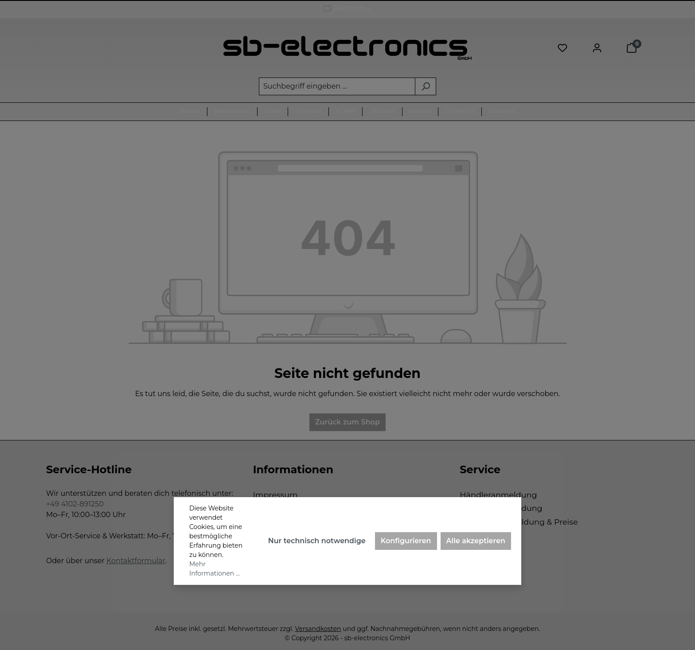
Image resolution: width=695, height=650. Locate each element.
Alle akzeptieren (475, 541)
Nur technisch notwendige (317, 541)
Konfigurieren (406, 541)
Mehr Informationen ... (214, 568)
